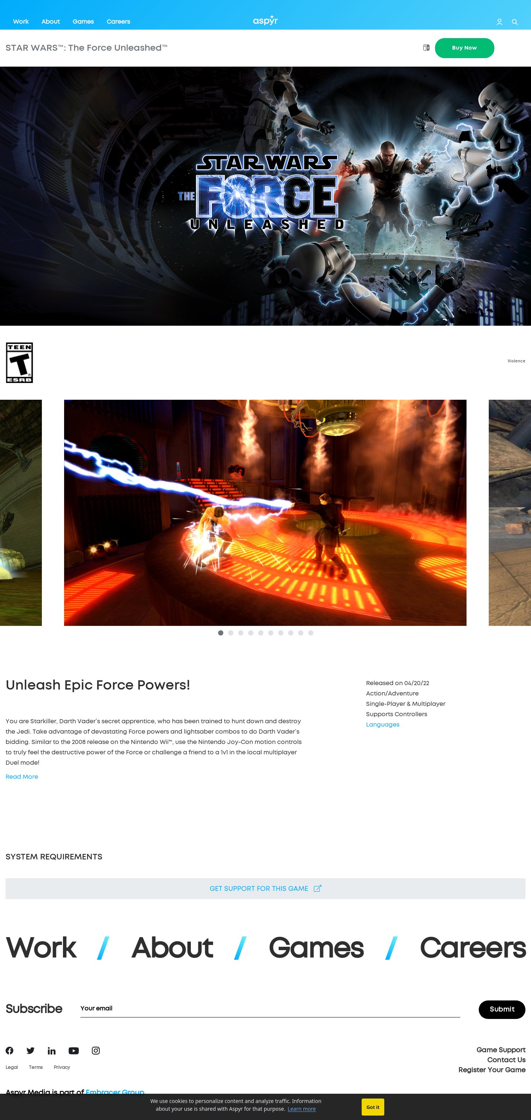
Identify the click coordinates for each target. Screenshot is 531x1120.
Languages (382, 725)
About (51, 22)
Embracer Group (115, 1093)
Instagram (96, 1050)
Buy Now (464, 48)
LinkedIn (52, 1050)
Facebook (9, 1050)
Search (515, 22)
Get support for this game (265, 888)
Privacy (62, 1068)
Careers (118, 22)
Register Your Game (491, 1070)
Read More (22, 777)
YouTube (74, 1050)
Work (21, 22)
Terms (36, 1068)
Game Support (501, 1050)
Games (83, 22)
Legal (12, 1068)
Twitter (30, 1050)
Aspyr (265, 20)
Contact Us (506, 1060)
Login (499, 22)
